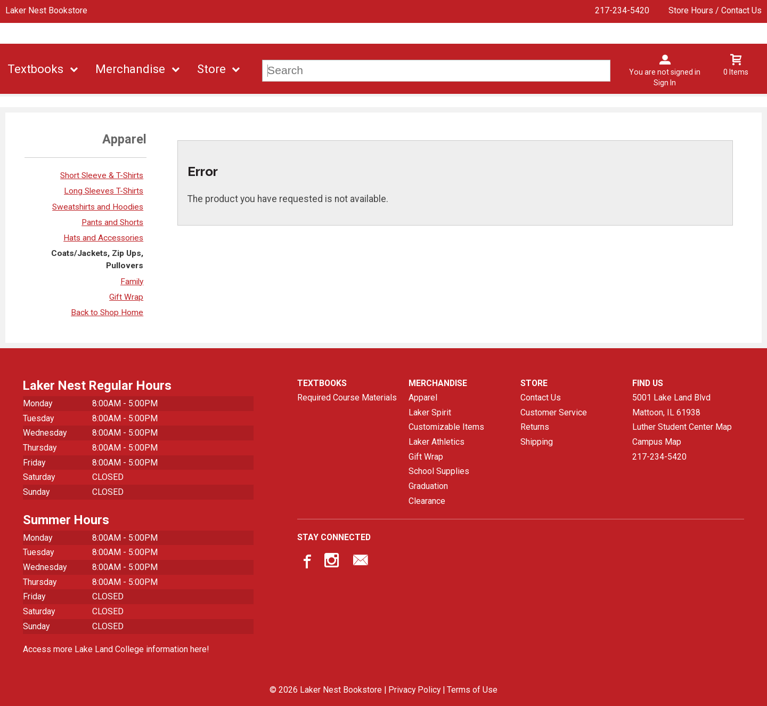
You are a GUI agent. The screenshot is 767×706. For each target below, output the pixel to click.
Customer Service (553, 412)
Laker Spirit (430, 412)
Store (211, 69)
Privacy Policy (414, 690)
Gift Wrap (126, 297)
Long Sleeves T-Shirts (103, 191)
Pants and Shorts (112, 222)
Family (131, 281)
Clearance (427, 501)
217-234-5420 (622, 10)
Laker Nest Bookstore (46, 10)
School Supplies (439, 471)
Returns (534, 427)
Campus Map (656, 442)
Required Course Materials (347, 397)
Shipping (536, 442)
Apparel (423, 397)
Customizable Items (446, 427)
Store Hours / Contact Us (715, 10)
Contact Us (540, 397)
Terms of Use (472, 690)
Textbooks (35, 69)
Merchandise (130, 69)
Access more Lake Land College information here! (116, 649)
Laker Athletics (436, 442)
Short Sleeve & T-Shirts (101, 175)
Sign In (665, 82)
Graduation (428, 486)
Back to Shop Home (107, 312)
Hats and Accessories (103, 238)
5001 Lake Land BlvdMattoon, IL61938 (671, 405)
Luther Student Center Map (682, 427)
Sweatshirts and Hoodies (97, 207)
